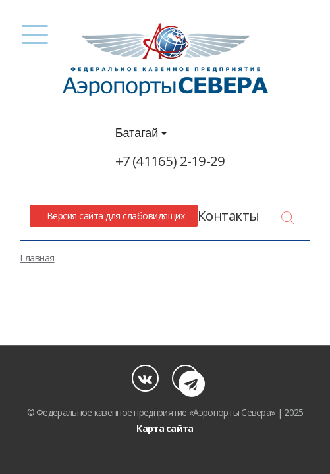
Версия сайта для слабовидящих (113, 215)
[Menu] (34, 34)
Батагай (141, 133)
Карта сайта (164, 428)
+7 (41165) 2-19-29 (170, 160)
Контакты (229, 215)
